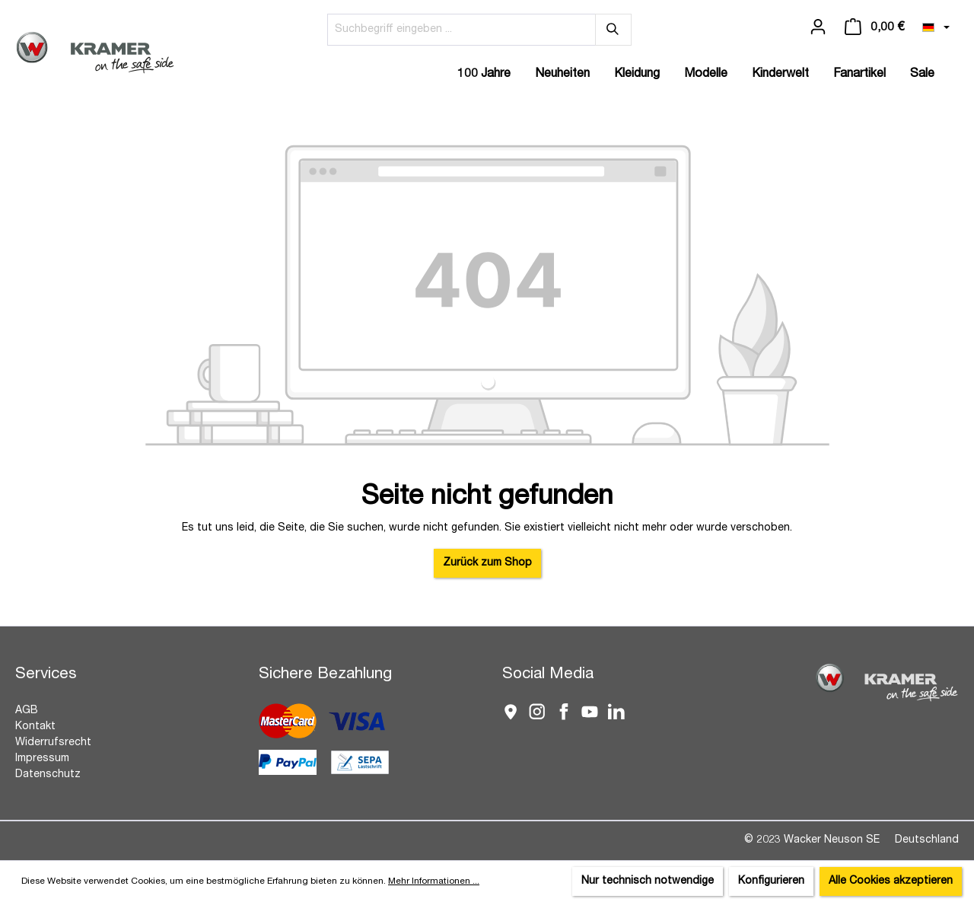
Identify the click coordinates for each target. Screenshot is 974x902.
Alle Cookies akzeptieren (891, 881)
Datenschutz (48, 775)
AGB (26, 711)
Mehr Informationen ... (433, 881)
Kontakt (35, 727)
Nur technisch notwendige (647, 881)
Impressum (42, 759)
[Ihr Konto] (818, 27)
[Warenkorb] (874, 27)
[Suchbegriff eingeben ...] (461, 30)
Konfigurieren (771, 881)
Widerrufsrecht (53, 743)
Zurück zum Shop (487, 563)
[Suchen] (613, 30)
